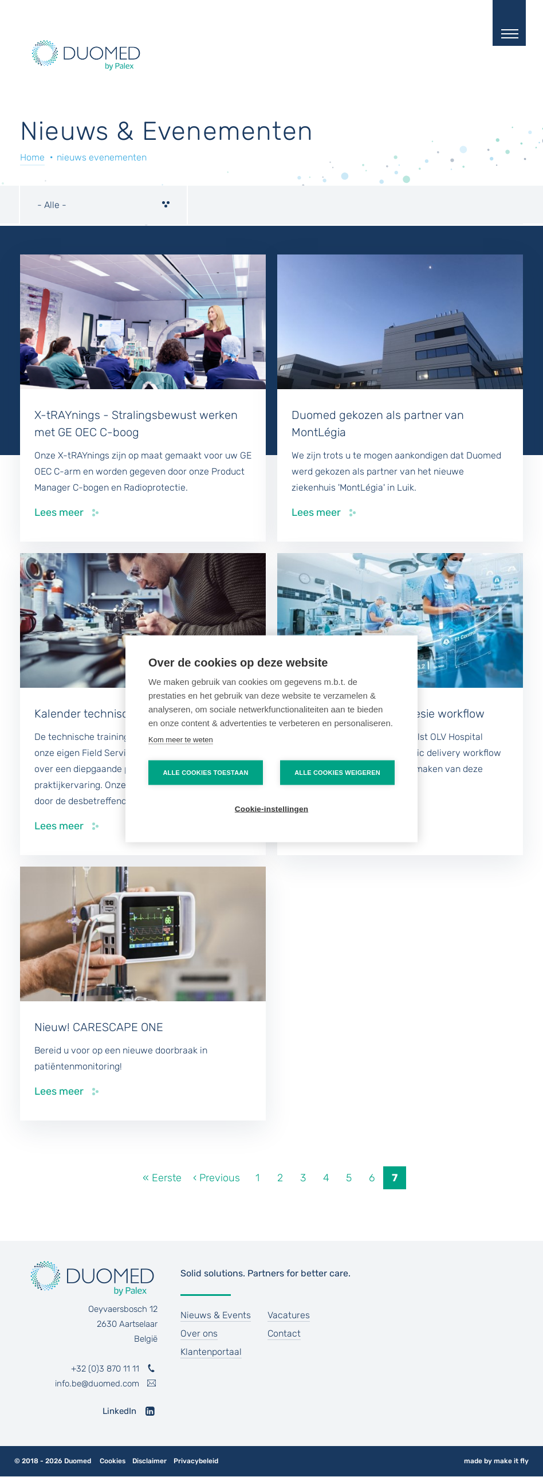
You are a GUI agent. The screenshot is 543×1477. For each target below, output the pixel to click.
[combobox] (103, 205)
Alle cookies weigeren (337, 772)
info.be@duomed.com (97, 1383)
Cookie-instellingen (271, 808)
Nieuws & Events (215, 1315)
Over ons (199, 1333)
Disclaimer (149, 1461)
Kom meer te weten (180, 739)
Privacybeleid (196, 1461)
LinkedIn (119, 1411)
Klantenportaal (211, 1351)
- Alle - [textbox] (51, 204)
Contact (284, 1333)
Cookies (112, 1461)
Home (32, 157)
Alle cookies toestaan (205, 772)
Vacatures (288, 1315)
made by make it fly (496, 1461)
